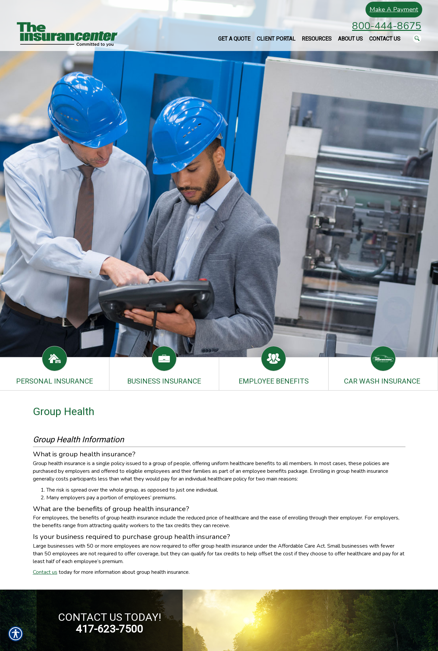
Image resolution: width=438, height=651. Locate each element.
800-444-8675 (386, 26)
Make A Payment (393, 9)
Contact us (45, 572)
